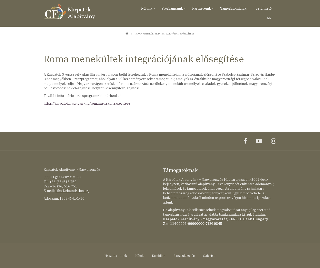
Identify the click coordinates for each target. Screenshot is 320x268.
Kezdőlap (158, 256)
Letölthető (264, 8)
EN (269, 18)
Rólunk (148, 9)
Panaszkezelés (184, 256)
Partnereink (203, 9)
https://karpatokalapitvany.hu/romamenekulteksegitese (87, 103)
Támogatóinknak (233, 8)
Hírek (139, 256)
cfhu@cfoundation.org (73, 191)
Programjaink (174, 9)
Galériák (209, 256)
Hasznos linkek (115, 256)
